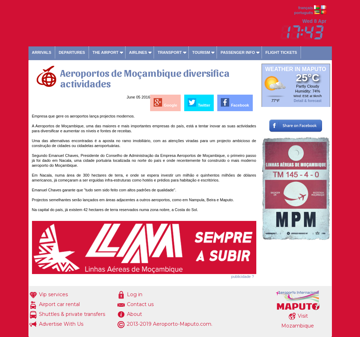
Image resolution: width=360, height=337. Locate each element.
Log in (134, 294)
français (305, 8)
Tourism (201, 52)
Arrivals (41, 52)
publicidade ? (242, 276)
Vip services (53, 294)
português (303, 13)
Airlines (138, 52)
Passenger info (237, 52)
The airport (105, 52)
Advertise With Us (61, 324)
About (134, 314)
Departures (72, 52)
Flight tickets (281, 52)
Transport (169, 52)
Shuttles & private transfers (72, 314)
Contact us (140, 304)
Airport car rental (59, 304)
